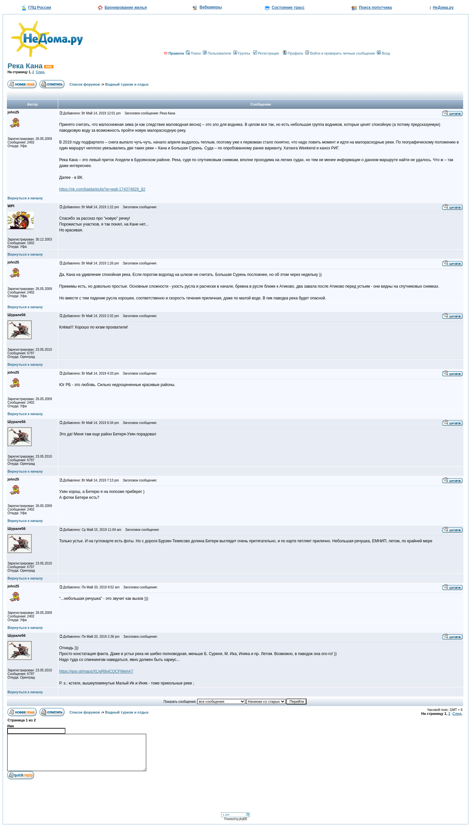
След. (40, 72)
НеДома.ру (443, 7)
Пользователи (217, 53)
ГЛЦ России (39, 7)
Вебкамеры (211, 7)
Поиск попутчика (375, 7)
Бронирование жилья (126, 7)
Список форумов (84, 84)
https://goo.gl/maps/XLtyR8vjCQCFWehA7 (96, 671)
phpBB (243, 819)
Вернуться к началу (25, 198)
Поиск (193, 53)
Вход (383, 53)
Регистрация (266, 53)
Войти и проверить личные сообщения (340, 53)
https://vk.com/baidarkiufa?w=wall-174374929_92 (102, 189)
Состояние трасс (288, 7)
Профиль (293, 53)
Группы (241, 53)
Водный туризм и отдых (127, 84)
